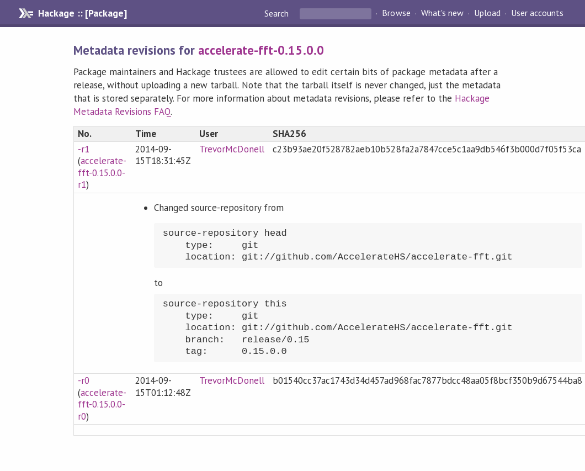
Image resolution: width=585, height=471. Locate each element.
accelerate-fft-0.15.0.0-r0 (102, 404)
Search (277, 13)
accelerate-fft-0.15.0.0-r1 (102, 172)
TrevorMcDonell (231, 149)
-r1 (83, 149)
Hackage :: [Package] (82, 13)
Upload (487, 13)
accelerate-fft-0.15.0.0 (261, 50)
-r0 (83, 380)
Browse (396, 13)
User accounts (537, 13)
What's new (442, 13)
